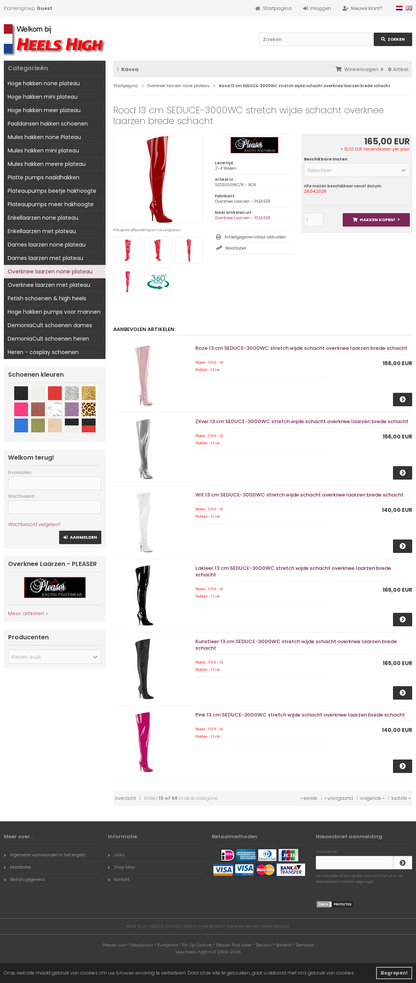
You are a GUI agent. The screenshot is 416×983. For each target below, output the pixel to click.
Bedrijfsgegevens (24, 879)
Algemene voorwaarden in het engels (45, 855)
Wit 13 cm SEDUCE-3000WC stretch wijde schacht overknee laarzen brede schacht (299, 494)
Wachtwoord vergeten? (34, 524)
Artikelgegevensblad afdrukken (255, 237)
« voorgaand (338, 798)
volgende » (372, 798)
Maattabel (235, 248)
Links (116, 855)
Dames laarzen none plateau (47, 244)
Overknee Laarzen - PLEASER (243, 218)
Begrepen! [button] (394, 973)
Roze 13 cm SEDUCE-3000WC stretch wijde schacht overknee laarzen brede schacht (301, 348)
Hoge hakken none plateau (44, 83)
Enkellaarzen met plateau (42, 231)
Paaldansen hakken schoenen (48, 123)
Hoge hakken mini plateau (43, 97)
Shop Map (121, 867)
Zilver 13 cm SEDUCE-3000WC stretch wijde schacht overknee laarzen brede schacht (301, 421)
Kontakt (118, 879)
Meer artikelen (26, 613)
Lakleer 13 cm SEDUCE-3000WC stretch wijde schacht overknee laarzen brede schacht (293, 571)
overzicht (125, 798)
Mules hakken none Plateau (44, 137)
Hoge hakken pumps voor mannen (54, 312)
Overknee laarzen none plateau (50, 271)
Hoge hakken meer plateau (44, 110)
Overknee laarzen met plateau (49, 285)
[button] (357, 170)
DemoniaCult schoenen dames (50, 325)
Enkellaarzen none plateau (43, 218)
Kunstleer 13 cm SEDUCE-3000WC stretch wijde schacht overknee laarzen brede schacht (296, 645)
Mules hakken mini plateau (43, 150)
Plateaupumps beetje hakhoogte (52, 191)
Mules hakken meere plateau (47, 164)
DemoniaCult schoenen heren (48, 339)
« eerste (308, 798)
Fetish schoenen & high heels (47, 298)
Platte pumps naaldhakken (43, 177)
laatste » (400, 798)
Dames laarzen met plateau (45, 258)
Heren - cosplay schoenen (43, 352)
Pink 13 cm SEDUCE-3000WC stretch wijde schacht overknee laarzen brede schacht (300, 714)
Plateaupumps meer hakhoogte (51, 204)
